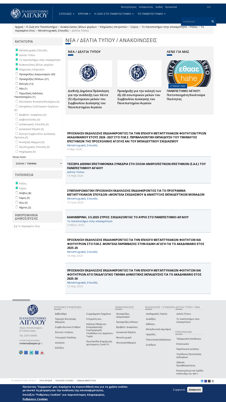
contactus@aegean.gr (30, 343)
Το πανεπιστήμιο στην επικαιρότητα (164, 26)
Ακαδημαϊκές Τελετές (156, 313)
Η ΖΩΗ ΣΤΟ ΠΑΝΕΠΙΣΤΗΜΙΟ (114, 13)
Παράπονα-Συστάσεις (187, 349)
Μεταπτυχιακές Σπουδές (53, 30)
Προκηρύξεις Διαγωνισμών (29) (37, 74)
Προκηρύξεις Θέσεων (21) (34, 79)
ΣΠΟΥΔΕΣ (66, 13)
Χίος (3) (23, 202)
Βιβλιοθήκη (61, 313)
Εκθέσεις (150, 324)
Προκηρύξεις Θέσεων (127, 321)
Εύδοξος (59, 347)
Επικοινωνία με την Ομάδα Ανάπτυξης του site (189, 372)
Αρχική (19, 26)
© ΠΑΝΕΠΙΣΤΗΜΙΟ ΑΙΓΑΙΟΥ (23, 380)
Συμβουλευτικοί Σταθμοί (68, 327)
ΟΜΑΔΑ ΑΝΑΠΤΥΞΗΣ (86, 380)
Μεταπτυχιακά (123, 337)
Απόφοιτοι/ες (146, 6)
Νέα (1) (23, 88)
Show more (19, 157)
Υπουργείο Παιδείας (65, 337)
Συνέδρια (151, 344)
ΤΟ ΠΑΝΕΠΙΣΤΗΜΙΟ (151, 13)
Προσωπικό (171, 6)
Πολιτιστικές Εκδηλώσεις (158, 339)
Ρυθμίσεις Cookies (35, 399)
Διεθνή (159, 6)
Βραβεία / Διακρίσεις (127, 327)
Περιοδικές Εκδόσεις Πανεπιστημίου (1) (28, 95)
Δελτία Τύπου (183, 313)
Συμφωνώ (179, 389)
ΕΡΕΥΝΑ (84, 13)
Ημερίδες (151, 334)
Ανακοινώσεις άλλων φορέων (78, 26)
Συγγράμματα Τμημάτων (98, 313)
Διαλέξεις (151, 318)
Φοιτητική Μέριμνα (126, 342)
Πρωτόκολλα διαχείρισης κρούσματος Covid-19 (99, 343)
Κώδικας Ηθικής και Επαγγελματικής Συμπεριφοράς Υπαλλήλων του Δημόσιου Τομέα (99, 330)
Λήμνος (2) (25, 207)
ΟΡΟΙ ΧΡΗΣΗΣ (45, 380)
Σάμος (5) (24, 197)
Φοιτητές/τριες (128, 6)
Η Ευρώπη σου (94, 318)
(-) (15, 226)
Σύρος (134, 26)
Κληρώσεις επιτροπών (113, 26)
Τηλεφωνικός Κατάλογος (188, 338)
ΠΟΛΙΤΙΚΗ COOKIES (64, 380)
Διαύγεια (59, 342)
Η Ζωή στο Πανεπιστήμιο (41, 26)
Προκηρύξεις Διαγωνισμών (123, 315)
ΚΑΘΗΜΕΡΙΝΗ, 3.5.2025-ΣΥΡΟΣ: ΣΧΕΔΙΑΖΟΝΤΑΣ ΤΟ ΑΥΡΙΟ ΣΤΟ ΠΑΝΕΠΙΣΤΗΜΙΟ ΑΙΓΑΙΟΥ (128, 217)
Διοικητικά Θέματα (126, 332)
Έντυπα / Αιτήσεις (64, 332)
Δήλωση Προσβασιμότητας (185, 364)
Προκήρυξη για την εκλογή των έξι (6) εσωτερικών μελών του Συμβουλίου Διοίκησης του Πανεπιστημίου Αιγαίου (139, 97)
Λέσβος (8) (25, 193)
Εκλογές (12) (26, 83)
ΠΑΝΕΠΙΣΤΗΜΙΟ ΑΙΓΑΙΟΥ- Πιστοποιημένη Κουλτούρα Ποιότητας (186, 95)
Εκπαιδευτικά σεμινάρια (158, 329)
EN (208, 7)
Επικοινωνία (182, 343)
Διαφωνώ (195, 389)
